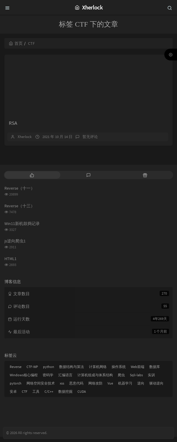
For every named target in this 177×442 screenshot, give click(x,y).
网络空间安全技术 (41, 388)
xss (62, 388)
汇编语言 (65, 380)
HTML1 (10, 263)
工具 (35, 397)
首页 (16, 43)
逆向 (140, 388)
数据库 (154, 372)
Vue (110, 388)
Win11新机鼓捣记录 (22, 228)
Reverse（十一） (19, 193)
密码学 (48, 380)
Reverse (15, 372)
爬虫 (121, 380)
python (48, 372)
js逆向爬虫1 (15, 246)
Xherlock (25, 141)
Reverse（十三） (19, 211)
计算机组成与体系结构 (95, 380)
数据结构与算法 (71, 372)
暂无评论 (90, 141)
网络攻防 (95, 388)
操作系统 (119, 372)
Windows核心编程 (24, 380)
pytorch (15, 388)
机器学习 (125, 388)
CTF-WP (32, 372)
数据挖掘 (65, 397)
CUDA (81, 397)
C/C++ (48, 397)
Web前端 (137, 372)
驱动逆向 (156, 388)
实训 (151, 380)
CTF (24, 397)
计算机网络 (98, 372)
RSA (13, 128)
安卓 (13, 397)
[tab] (32, 180)
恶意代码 (76, 388)
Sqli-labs (136, 380)
